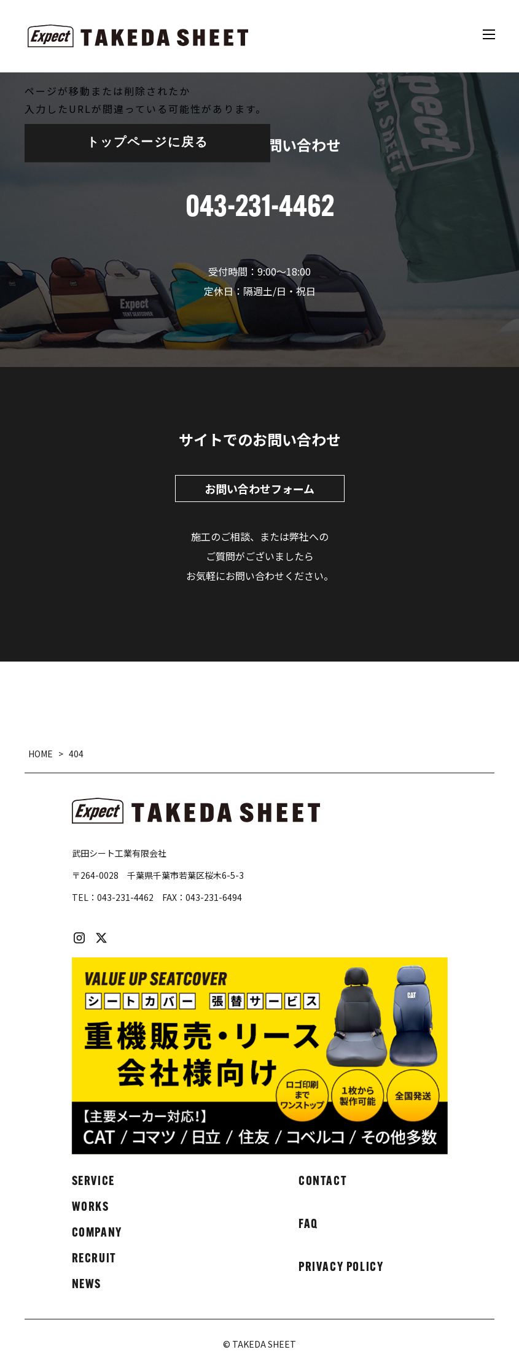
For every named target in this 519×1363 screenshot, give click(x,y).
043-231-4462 (125, 897)
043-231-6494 (213, 897)
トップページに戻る (147, 143)
